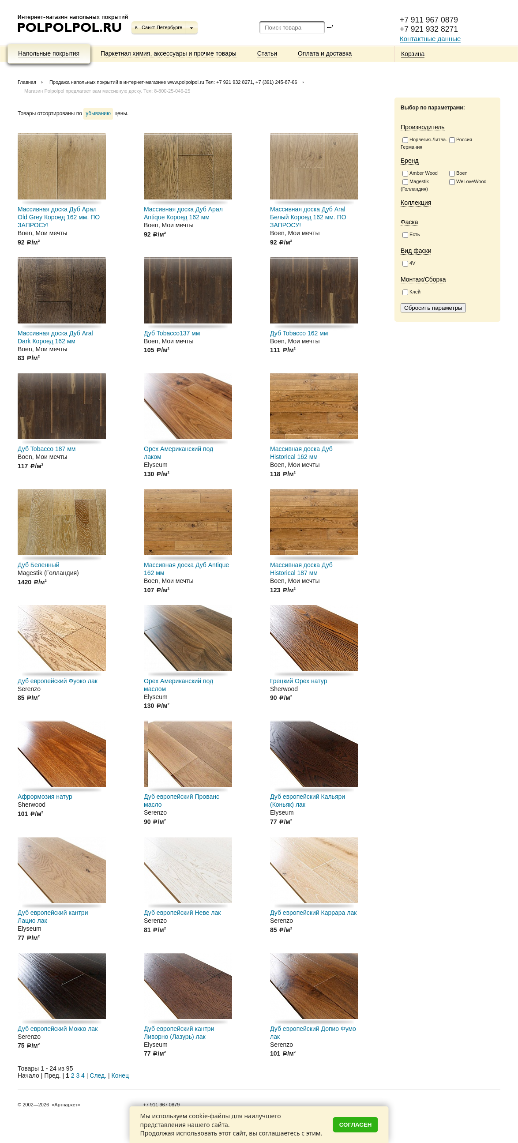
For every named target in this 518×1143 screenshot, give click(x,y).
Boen (458, 173)
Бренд (410, 160)
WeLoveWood (468, 182)
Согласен (355, 1124)
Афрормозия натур (45, 796)
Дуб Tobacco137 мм (172, 333)
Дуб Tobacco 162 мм (299, 333)
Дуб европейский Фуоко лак (58, 680)
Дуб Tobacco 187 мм (46, 448)
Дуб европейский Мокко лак (58, 1028)
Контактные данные (430, 38)
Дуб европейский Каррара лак (313, 912)
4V (408, 263)
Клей (411, 292)
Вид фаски (416, 250)
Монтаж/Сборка (423, 279)
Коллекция (416, 202)
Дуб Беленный (39, 564)
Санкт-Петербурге (162, 27)
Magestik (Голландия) (415, 185)
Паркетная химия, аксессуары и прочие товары (168, 53)
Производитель (423, 127)
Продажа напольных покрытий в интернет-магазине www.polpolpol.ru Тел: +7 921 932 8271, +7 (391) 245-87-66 (173, 82)
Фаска (409, 222)
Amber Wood (420, 173)
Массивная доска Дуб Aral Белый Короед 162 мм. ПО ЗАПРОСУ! (308, 217)
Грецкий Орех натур (298, 680)
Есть (411, 235)
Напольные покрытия (48, 53)
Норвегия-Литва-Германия (424, 143)
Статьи (267, 53)
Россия (460, 140)
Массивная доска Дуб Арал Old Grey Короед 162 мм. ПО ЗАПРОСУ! (59, 217)
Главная (27, 82)
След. (98, 1075)
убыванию (98, 113)
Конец (120, 1075)
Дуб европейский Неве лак (182, 912)
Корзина (412, 53)
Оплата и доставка (325, 53)
